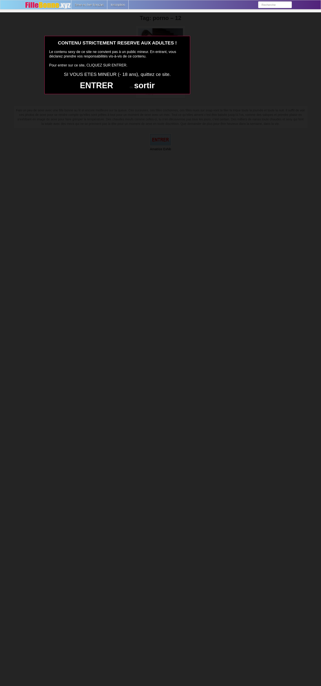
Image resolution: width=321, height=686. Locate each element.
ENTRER (96, 85)
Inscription (118, 5)
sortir (144, 85)
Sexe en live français (89, 5)
